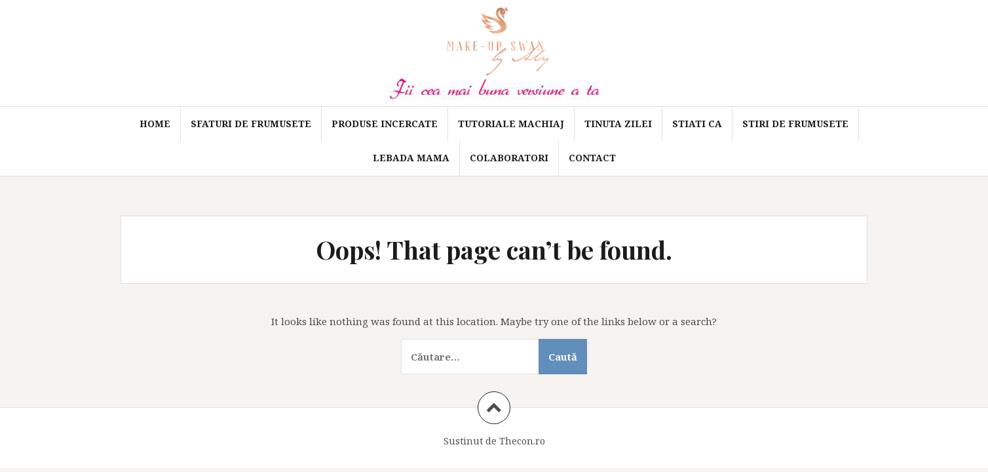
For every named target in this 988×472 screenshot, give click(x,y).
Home (155, 123)
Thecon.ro (522, 441)
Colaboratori (509, 157)
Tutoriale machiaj (511, 123)
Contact (592, 157)
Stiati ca (697, 123)
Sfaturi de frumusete (251, 123)
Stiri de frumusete (795, 123)
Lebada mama (411, 157)
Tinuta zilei (618, 123)
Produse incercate (385, 123)
